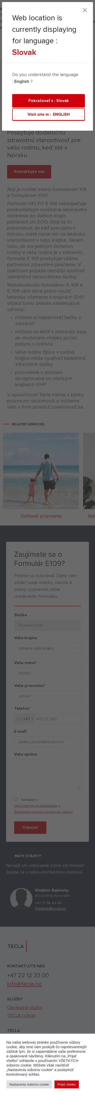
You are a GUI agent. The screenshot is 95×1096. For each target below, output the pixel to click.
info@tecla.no (24, 984)
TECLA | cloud (20, 53)
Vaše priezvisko (28, 685)
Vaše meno (24, 662)
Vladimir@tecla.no (51, 908)
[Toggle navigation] (63, 54)
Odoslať (28, 827)
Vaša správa (24, 754)
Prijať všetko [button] (67, 1084)
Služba (19, 615)
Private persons (26, 89)
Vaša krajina (24, 637)
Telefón (21, 708)
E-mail (19, 731)
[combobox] (23, 719)
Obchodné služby (24, 1007)
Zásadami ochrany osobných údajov (42, 812)
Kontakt (48, 54)
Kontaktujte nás (29, 165)
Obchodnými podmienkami (34, 806)
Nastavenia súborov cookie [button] (29, 1084)
